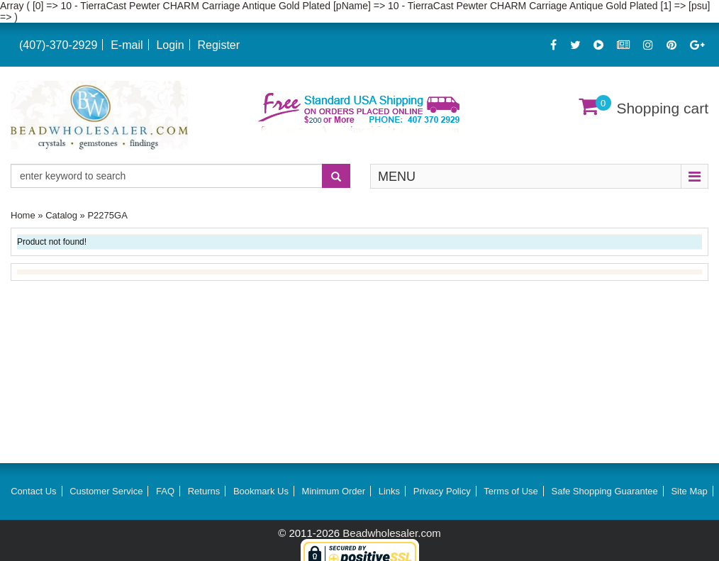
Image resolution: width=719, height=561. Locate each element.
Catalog (61, 215)
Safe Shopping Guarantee (604, 491)
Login (170, 45)
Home (23, 215)
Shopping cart (662, 108)
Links (389, 491)
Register (218, 45)
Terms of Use (511, 491)
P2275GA (107, 215)
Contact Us (33, 491)
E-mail (127, 45)
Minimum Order (334, 491)
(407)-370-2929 (58, 45)
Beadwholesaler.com (391, 533)
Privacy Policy (442, 491)
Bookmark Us (261, 491)
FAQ (165, 491)
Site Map (689, 491)
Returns (204, 491)
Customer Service (106, 491)
